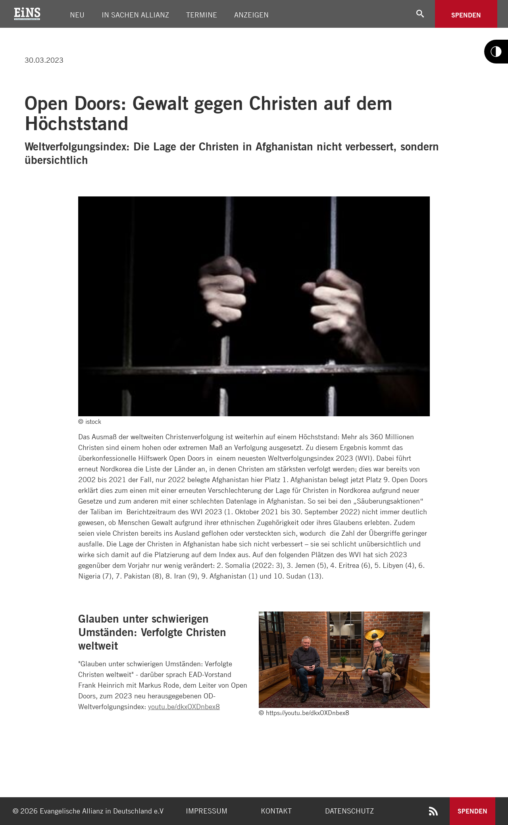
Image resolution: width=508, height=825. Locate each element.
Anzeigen (251, 14)
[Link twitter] (21, 31)
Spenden (466, 15)
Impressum (206, 810)
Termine (201, 14)
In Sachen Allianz (135, 14)
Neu (77, 14)
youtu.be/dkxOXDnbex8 (184, 706)
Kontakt (276, 810)
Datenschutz (349, 810)
